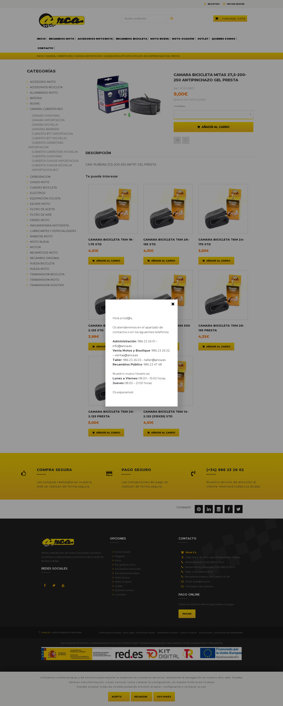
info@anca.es (122, 346)
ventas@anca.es (126, 355)
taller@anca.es (155, 360)
